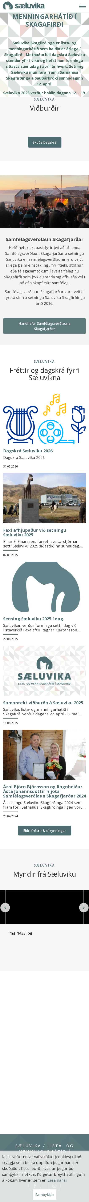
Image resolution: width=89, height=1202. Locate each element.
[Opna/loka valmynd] (82, 6)
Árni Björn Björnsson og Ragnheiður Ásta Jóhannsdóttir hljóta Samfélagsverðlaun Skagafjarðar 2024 (44, 791)
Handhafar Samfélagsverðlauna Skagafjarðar (44, 326)
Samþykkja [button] (44, 1194)
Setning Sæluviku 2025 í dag (33, 619)
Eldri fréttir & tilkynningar (44, 830)
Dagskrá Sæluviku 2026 (28, 451)
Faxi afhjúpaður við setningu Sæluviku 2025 (34, 532)
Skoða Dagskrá (45, 142)
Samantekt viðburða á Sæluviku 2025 (43, 703)
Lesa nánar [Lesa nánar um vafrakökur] (57, 1180)
